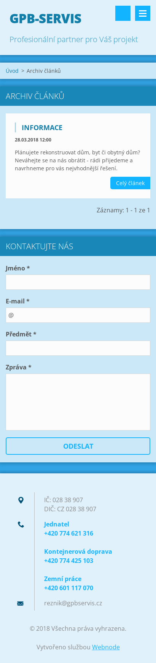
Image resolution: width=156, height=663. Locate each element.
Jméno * (18, 268)
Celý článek (130, 183)
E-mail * (18, 301)
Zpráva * (19, 367)
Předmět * (21, 334)
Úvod (12, 70)
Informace (42, 127)
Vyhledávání (123, 13)
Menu (142, 13)
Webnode (106, 647)
